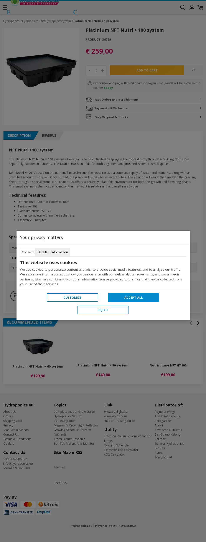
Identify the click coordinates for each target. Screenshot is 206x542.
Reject (103, 310)
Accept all (133, 297)
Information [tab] (59, 252)
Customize (72, 297)
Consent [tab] (28, 252)
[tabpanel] (103, 273)
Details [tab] (42, 252)
